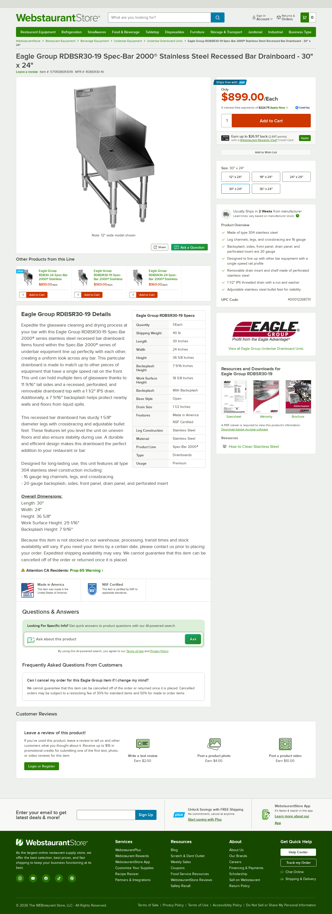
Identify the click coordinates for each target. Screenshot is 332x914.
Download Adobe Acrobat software (244, 429)
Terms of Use (135, 651)
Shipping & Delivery (298, 879)
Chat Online (292, 872)
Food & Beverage (126, 32)
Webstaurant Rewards (132, 856)
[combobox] (159, 17)
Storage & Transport (226, 32)
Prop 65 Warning (85, 570)
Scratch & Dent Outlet (187, 856)
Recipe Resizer (127, 874)
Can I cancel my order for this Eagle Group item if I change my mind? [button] (87, 680)
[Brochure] (298, 399)
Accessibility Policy (227, 905)
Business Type (300, 32)
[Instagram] (20, 878)
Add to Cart (36, 295)
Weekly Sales (181, 862)
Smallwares (97, 32)
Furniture (197, 32)
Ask (193, 639)
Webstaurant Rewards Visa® (259, 140)
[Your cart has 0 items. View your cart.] (308, 17)
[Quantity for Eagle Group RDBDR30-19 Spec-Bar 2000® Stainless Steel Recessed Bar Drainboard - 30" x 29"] (77, 295)
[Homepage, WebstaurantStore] (58, 17)
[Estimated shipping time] (297, 215)
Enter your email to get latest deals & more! (41, 815)
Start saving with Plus (205, 819)
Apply (306, 138)
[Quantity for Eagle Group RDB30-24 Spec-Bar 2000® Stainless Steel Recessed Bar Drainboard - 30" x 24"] (22, 295)
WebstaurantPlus (128, 850)
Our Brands (238, 856)
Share (159, 247)
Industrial (275, 32)
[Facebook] (46, 878)
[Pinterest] (72, 878)
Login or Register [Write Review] (41, 766)
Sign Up (146, 815)
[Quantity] (226, 120)
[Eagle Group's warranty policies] (265, 399)
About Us (236, 850)
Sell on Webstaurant (244, 880)
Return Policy (239, 886)
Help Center (298, 852)
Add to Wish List (266, 152)
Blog (174, 850)
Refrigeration (72, 32)
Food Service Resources (190, 874)
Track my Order (298, 863)
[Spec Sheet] (233, 399)
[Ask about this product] (113, 639)
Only (224, 89)
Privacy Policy (159, 651)
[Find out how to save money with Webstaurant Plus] (21, 271)
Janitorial (255, 32)
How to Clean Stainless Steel (269, 446)
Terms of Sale (148, 905)
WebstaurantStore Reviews (191, 880)
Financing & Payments (246, 868)
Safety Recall (180, 886)
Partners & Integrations (133, 880)
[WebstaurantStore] (57, 842)
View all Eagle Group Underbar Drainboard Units (266, 349)
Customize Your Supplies (134, 868)
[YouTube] (33, 878)
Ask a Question (189, 247)
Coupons (178, 868)
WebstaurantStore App (132, 862)
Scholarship (238, 874)
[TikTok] (59, 878)
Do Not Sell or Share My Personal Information (281, 905)
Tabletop (152, 32)
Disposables (174, 32)
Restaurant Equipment (38, 32)
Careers (235, 862)
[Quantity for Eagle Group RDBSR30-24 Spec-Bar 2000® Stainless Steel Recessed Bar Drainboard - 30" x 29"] (132, 295)
